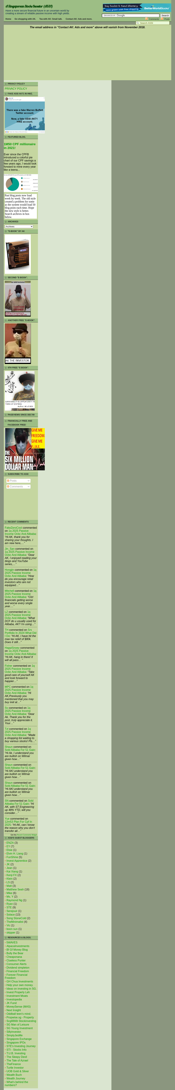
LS (8, 882)
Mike (9, 893)
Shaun (9, 746)
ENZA (10, 842)
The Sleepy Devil (16, 1056)
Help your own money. (19, 985)
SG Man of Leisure (17, 1024)
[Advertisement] (87, 55)
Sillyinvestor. (14, 1031)
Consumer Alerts (16, 964)
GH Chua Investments (19, 981)
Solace (10, 914)
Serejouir (11, 911)
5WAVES (11, 942)
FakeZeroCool (13, 527)
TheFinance (13, 1064)
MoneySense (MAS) (18, 1006)
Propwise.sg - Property (20, 1017)
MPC (8, 686)
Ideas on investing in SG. (21, 988)
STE (9, 907)
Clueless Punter (16, 960)
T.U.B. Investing (15, 1053)
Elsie (9, 849)
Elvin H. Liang (14, 853)
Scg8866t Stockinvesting (21, 1021)
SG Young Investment (19, 1028)
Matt (9, 885)
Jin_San (10, 548)
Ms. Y (9, 896)
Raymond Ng (14, 900)
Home (8, 19)
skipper (10, 932)
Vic (8, 925)
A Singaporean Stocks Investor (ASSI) (29, 6)
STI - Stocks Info (16, 1049)
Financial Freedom (17, 971)
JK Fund (11, 1003)
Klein (9, 878)
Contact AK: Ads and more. (79, 19)
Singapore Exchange (19, 1038)
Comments (154, 19)
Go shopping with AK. (25, 19)
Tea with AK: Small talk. (50, 19)
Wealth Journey (15, 1078)
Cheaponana (14, 956)
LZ (6, 611)
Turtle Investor (15, 1067)
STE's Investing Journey (21, 1046)
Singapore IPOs (16, 1042)
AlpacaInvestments (17, 946)
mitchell (9, 590)
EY (8, 846)
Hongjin (9, 569)
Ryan (9, 903)
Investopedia (14, 999)
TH (6, 629)
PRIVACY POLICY (16, 88)
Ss (6, 707)
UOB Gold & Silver (17, 1071)
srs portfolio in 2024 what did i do (20, 632)
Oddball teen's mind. (18, 1013)
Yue (7, 818)
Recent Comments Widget (27, 835)
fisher (8, 665)
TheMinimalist (14, 921)
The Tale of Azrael (17, 1060)
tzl (6, 728)
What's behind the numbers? (16, 1084)
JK (8, 864)
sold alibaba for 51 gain (20, 749)
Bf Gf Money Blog (17, 949)
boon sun (12, 929)
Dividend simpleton (17, 967)
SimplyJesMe (14, 1035)
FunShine (12, 857)
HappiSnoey (12, 647)
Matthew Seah (15, 889)
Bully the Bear (14, 953)
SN (7, 800)
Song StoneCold (16, 918)
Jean (9, 867)
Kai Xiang (12, 871)
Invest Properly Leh (18, 992)
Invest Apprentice (16, 860)
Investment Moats (17, 995)
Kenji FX (11, 875)
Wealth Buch (14, 1074)
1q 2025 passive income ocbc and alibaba (20, 532)
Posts (167, 19)
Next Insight (13, 1010)
